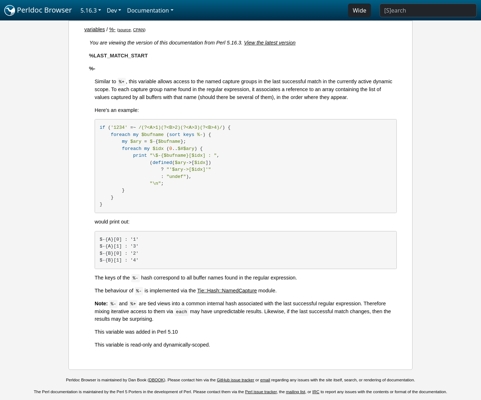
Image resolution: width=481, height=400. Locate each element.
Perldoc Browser (38, 10)
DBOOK (156, 380)
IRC (315, 392)
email (265, 380)
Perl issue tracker (261, 392)
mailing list (295, 392)
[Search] (428, 10)
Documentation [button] (148, 10)
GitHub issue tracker (235, 380)
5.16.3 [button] (89, 10)
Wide (359, 10)
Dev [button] (112, 10)
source (124, 30)
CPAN (138, 30)
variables (94, 29)
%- (112, 29)
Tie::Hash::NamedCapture (227, 290)
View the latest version (270, 43)
